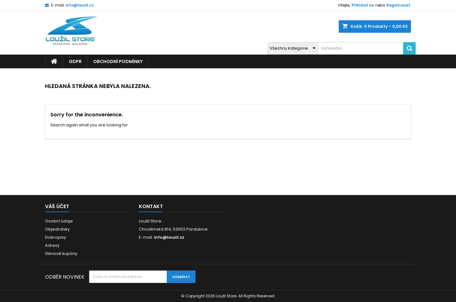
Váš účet (57, 206)
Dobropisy (55, 237)
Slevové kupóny (61, 253)
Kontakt (151, 206)
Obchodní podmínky (118, 61)
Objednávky (57, 229)
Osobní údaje (59, 221)
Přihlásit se (363, 5)
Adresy (52, 245)
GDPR (75, 61)
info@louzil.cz (80, 5)
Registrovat (398, 5)
